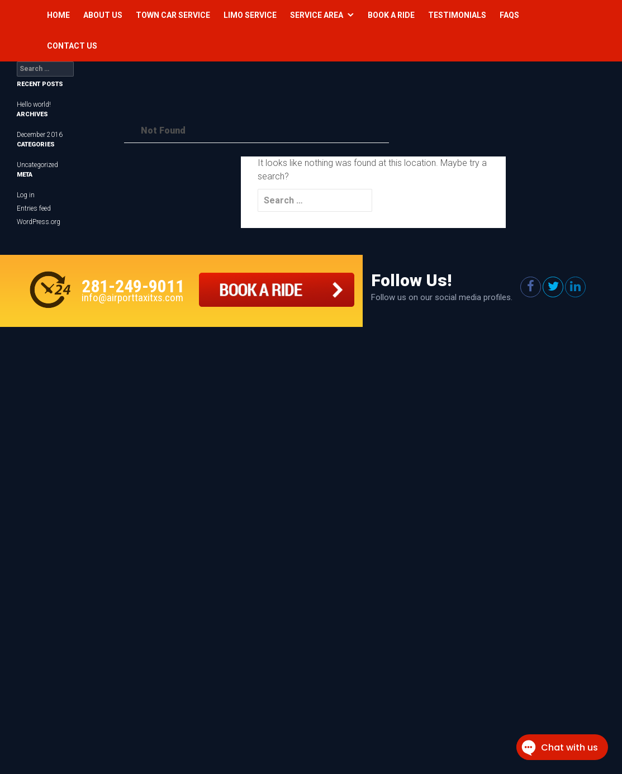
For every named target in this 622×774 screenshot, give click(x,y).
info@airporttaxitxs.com (132, 297)
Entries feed (34, 208)
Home (58, 15)
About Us (102, 15)
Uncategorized (37, 165)
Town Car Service (173, 15)
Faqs (509, 15)
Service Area (316, 15)
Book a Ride (391, 15)
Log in (26, 195)
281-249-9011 (133, 286)
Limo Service (250, 15)
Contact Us (72, 45)
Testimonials (457, 15)
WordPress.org (38, 222)
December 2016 (40, 135)
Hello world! (34, 104)
